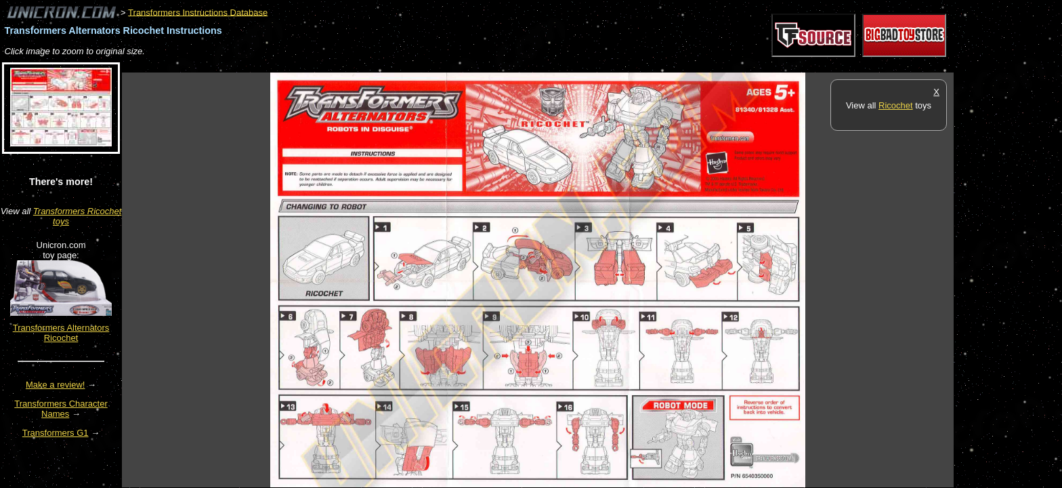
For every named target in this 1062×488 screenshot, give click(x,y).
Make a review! (55, 385)
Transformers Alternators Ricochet (61, 333)
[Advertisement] (368, 65)
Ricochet (895, 105)
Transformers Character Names (61, 409)
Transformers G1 (55, 433)
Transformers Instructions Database (198, 12)
